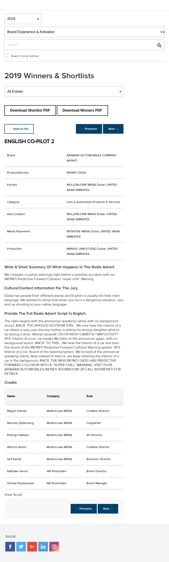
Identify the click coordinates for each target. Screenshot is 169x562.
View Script (13, 495)
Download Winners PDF (82, 110)
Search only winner (25, 56)
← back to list (19, 128)
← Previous (89, 128)
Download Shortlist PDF (30, 110)
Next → (113, 128)
